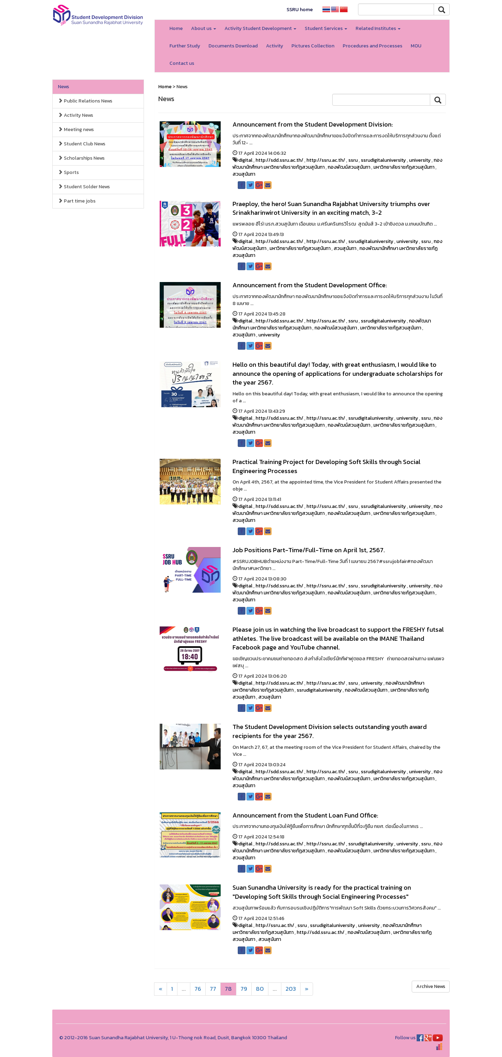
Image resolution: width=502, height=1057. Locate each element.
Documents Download (233, 46)
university (420, 160)
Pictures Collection (312, 46)
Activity (274, 46)
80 (260, 988)
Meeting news (76, 129)
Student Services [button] (326, 28)
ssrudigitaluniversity (383, 160)
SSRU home (300, 9)
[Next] (160, 989)
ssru (353, 160)
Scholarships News (81, 158)
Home (176, 28)
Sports (68, 172)
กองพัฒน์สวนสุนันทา (349, 167)
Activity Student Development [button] (260, 28)
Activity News (75, 115)
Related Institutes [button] (378, 28)
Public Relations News (85, 101)
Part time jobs (77, 201)
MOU (416, 46)
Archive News (430, 986)
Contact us (181, 63)
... (184, 988)
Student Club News (81, 143)
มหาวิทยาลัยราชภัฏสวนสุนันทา (403, 167)
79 (244, 988)
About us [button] (203, 28)
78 (228, 988)
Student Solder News (84, 186)
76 (198, 988)
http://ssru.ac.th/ (325, 160)
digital (245, 160)
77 (213, 988)
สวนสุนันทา (244, 174)
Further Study (184, 46)
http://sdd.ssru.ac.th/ (279, 160)
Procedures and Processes (372, 46)
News (63, 86)
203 (291, 988)
